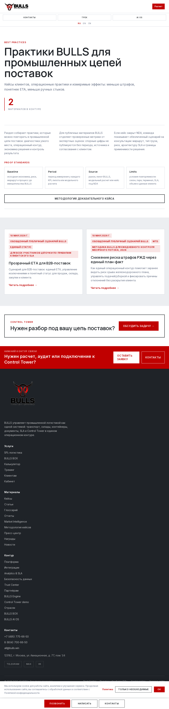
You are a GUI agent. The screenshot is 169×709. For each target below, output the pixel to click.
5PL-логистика (13, 452)
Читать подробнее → (23, 285)
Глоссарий (11, 510)
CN (89, 23)
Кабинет (9, 481)
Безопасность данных (18, 579)
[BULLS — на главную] (16, 6)
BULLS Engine (12, 596)
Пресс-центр (12, 533)
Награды (9, 538)
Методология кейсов (17, 527)
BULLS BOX (11, 458)
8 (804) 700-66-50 (15, 642)
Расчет (158, 6)
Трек (84, 17)
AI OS (139, 17)
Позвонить (57, 703)
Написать (84, 703)
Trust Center (11, 584)
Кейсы (8, 498)
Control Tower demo (16, 602)
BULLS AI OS (11, 619)
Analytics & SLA (13, 573)
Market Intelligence (15, 521)
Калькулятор (12, 464)
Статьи (8, 504)
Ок (159, 689)
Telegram (13, 664)
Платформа (11, 561)
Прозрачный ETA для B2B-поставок (40, 263)
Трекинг (9, 469)
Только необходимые (133, 689)
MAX (28, 664)
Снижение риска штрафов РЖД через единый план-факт (123, 259)
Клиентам (10, 475)
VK (39, 664)
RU (79, 23)
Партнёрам (11, 590)
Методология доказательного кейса (84, 198)
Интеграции (11, 567)
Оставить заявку (124, 357)
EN (84, 23)
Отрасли (9, 607)
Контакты (30, 17)
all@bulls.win (11, 648)
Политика (107, 689)
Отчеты (9, 515)
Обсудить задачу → (138, 325)
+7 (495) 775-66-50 (16, 636)
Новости (9, 544)
